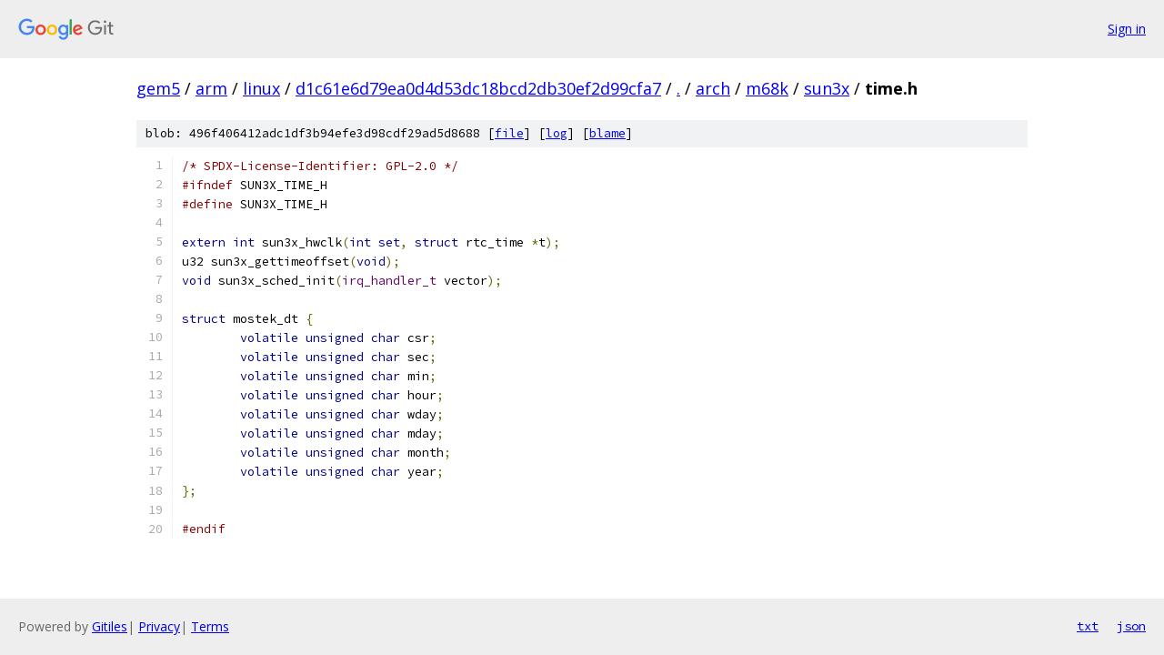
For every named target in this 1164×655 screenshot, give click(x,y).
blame (607, 133)
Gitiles (109, 626)
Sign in (1127, 28)
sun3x (826, 88)
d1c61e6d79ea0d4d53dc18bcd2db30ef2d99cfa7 (478, 88)
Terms (210, 626)
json (1131, 626)
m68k (767, 88)
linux (261, 88)
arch (713, 88)
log (556, 133)
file (509, 133)
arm (211, 88)
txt (1088, 626)
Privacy (159, 626)
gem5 (158, 88)
